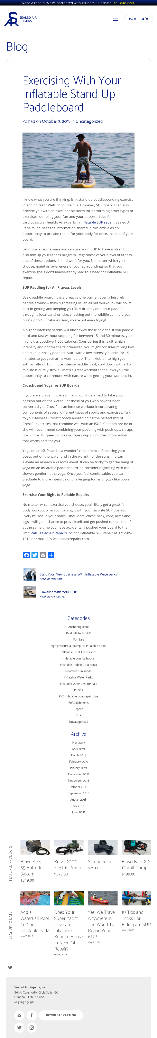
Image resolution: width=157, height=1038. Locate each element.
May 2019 (78, 742)
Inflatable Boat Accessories (78, 652)
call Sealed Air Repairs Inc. (52, 533)
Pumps (78, 690)
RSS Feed (19, 1015)
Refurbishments (78, 702)
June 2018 (78, 812)
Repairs (78, 709)
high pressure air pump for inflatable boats (78, 645)
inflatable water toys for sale (78, 683)
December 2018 (78, 774)
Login (132, 19)
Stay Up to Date (10, 925)
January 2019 (78, 768)
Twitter (10, 967)
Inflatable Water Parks (78, 677)
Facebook (32, 1015)
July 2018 (78, 806)
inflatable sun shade (78, 671)
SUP (78, 715)
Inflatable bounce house (78, 658)
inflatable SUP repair (97, 222)
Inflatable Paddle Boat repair (78, 664)
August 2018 (78, 799)
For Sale (78, 639)
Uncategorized (89, 121)
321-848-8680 (124, 2)
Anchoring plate (78, 627)
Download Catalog (61, 1015)
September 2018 (78, 793)
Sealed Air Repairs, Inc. (20, 19)
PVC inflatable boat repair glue (78, 696)
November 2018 (78, 780)
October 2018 (78, 787)
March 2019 (78, 755)
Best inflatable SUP (78, 633)
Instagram (32, 1028)
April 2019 (78, 749)
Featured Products (10, 863)
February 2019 (78, 761)
